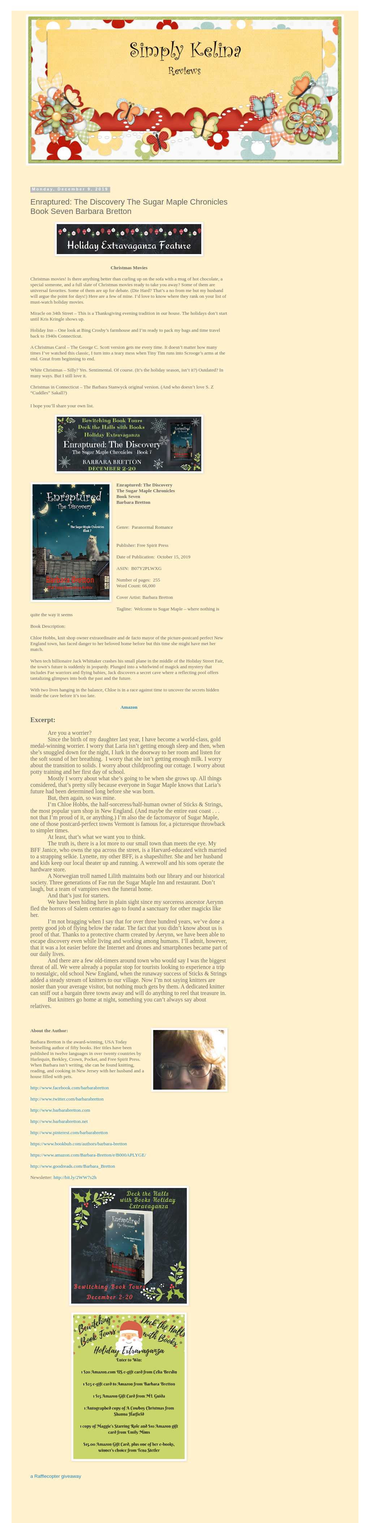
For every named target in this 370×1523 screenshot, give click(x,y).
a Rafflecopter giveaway (55, 1476)
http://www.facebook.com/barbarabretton (69, 1087)
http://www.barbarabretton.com (60, 1110)
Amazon (129, 707)
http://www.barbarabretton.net (59, 1121)
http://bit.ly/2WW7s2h (74, 1177)
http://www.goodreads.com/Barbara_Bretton (72, 1166)
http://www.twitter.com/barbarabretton (67, 1099)
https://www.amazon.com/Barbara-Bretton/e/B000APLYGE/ (88, 1155)
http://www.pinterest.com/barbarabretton (69, 1132)
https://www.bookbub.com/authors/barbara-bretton (78, 1143)
